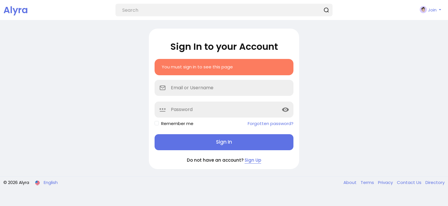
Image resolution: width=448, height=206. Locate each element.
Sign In (224, 141)
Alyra (15, 9)
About (350, 182)
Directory (435, 182)
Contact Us (410, 182)
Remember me (177, 123)
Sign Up (253, 160)
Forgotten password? (270, 123)
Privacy (386, 182)
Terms (368, 182)
